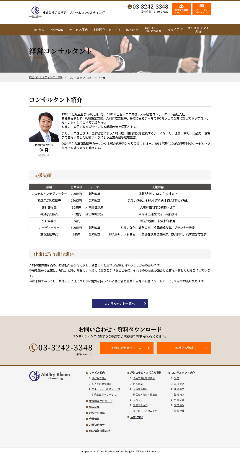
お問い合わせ (97, 425)
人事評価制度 (140, 389)
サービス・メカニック (145, 410)
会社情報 (94, 419)
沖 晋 (176, 378)
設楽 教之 (179, 394)
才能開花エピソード (100, 401)
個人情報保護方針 (99, 431)
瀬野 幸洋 (179, 405)
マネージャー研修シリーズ (106, 389)
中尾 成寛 (179, 400)
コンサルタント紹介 (81, 77)
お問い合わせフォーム (126, 348)
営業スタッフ (140, 405)
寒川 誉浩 (179, 383)
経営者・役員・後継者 (145, 394)
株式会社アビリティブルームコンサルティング (67, 12)
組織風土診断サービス (104, 394)
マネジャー (139, 400)
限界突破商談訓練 (101, 383)
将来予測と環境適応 (144, 378)
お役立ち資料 (184, 348)
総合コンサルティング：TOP (46, 77)
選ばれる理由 (99, 378)
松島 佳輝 (179, 410)
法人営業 (138, 383)
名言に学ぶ (136, 417)
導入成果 (94, 407)
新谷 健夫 (179, 389)
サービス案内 (97, 373)
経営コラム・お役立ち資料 (145, 373)
